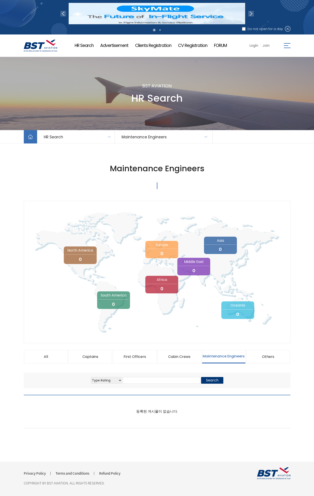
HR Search (84, 45)
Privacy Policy (35, 473)
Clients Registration (153, 45)
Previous (63, 13)
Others (268, 356)
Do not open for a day (265, 28)
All (46, 356)
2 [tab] (160, 30)
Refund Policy (109, 473)
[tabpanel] (157, 13)
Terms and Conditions (72, 473)
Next (251, 13)
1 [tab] (154, 30)
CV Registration (192, 45)
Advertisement (114, 45)
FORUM (220, 45)
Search (212, 380)
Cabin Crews (179, 356)
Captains (90, 356)
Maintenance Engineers (144, 137)
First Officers (135, 356)
